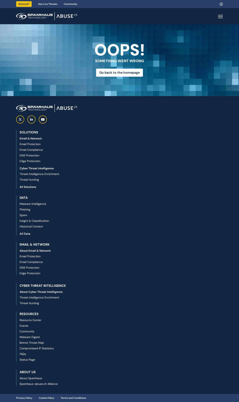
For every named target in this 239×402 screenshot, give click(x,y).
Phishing (25, 209)
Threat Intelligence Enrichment (39, 174)
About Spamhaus (31, 378)
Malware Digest (30, 337)
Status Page (27, 359)
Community (70, 4)
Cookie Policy (46, 398)
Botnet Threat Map (32, 342)
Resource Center (30, 320)
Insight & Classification (34, 221)
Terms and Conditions (73, 398)
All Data (25, 234)
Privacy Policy (24, 398)
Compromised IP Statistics (37, 348)
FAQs (23, 354)
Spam (23, 215)
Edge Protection (30, 161)
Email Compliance (31, 150)
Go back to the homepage (119, 72)
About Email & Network (35, 250)
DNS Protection (29, 155)
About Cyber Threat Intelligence (41, 292)
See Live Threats (47, 4)
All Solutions (28, 187)
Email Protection (30, 144)
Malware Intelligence (33, 204)
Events (24, 326)
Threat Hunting (29, 179)
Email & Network (31, 138)
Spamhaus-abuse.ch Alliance (39, 384)
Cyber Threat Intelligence (37, 168)
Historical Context (31, 226)
